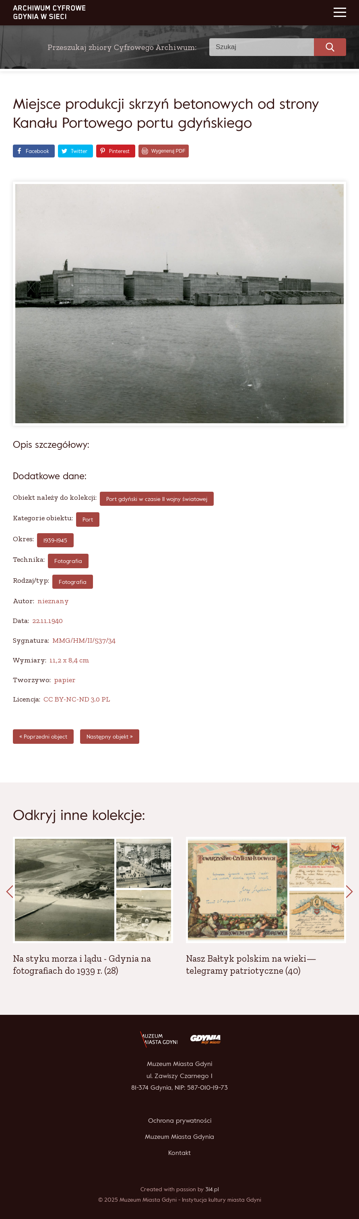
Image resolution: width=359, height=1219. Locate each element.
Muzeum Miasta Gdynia (179, 1136)
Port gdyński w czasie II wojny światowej (156, 499)
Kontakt (179, 1152)
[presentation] (9, 892)
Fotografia (73, 581)
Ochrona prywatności (179, 1120)
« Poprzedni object (43, 736)
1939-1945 (55, 540)
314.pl (212, 1189)
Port (88, 519)
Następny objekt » (110, 736)
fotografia (68, 561)
